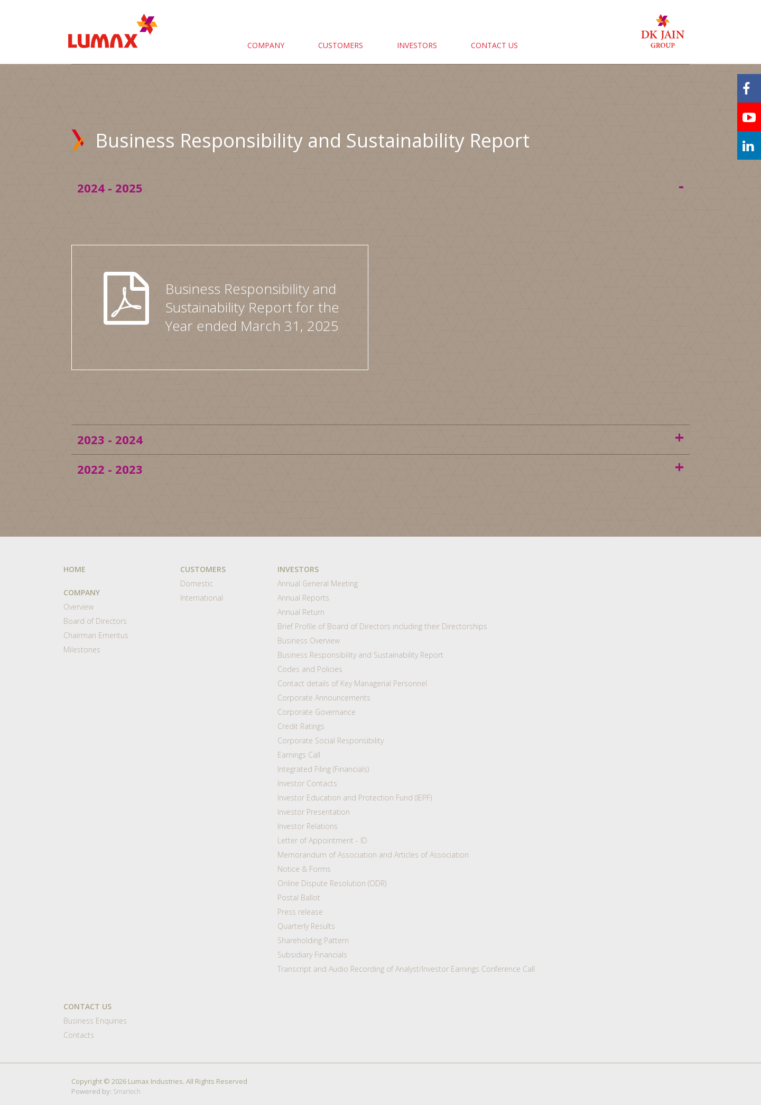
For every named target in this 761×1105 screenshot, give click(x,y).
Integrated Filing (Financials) (323, 769)
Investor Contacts (307, 783)
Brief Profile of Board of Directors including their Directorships (382, 626)
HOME (74, 569)
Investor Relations (307, 826)
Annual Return (300, 612)
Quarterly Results (306, 926)
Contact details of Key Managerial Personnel (352, 683)
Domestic (196, 583)
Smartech (127, 1091)
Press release (300, 912)
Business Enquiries (95, 1021)
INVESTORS (417, 45)
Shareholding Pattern (313, 940)
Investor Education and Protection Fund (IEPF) (354, 798)
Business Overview (308, 641)
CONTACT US (494, 45)
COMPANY (265, 45)
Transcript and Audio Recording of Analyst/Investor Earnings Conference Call (406, 969)
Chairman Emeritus (95, 635)
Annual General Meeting (317, 583)
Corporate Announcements (323, 698)
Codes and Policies (309, 669)
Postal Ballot (298, 897)
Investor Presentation (313, 812)
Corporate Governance (316, 712)
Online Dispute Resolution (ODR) (331, 883)
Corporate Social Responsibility (330, 740)
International (201, 598)
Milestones (81, 649)
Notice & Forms (304, 869)
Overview (78, 607)
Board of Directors (95, 621)
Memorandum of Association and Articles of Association (373, 855)
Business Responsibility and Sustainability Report (360, 655)
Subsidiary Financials (312, 955)
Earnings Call (298, 755)
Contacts (78, 1035)
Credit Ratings (300, 726)
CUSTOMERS (340, 45)
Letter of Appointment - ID (322, 840)
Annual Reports (303, 598)
